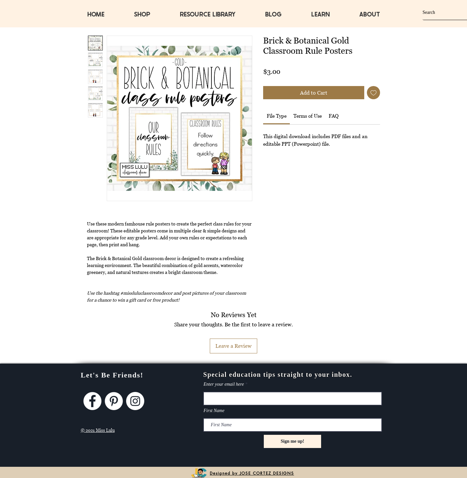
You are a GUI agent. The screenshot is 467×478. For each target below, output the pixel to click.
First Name (214, 410)
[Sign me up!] (292, 441)
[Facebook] (92, 401)
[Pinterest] (114, 401)
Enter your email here (224, 384)
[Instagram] (135, 401)
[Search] (439, 12)
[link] (277, 116)
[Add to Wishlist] (373, 92)
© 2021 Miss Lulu (98, 430)
